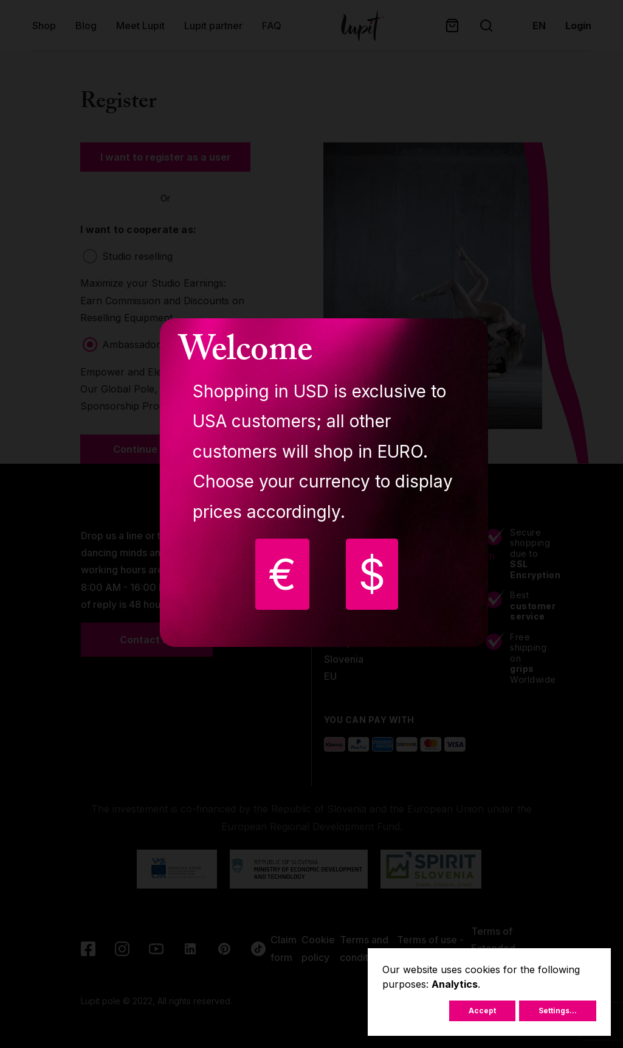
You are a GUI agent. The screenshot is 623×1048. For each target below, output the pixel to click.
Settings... (558, 1010)
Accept (482, 1010)
